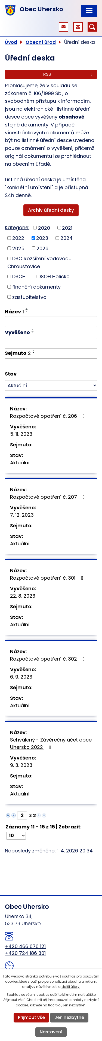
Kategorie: (17, 227)
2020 (44, 227)
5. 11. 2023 (21, 434)
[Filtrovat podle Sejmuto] (51, 363)
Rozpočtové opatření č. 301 (47, 577)
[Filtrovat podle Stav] (51, 385)
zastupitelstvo (29, 296)
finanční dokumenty (36, 286)
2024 (66, 238)
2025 (18, 248)
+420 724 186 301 (25, 953)
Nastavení (51, 1032)
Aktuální (19, 462)
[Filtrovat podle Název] (51, 321)
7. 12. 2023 (22, 515)
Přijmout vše (31, 1017)
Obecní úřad (41, 42)
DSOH (19, 276)
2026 (42, 248)
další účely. (70, 986)
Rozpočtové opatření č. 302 (48, 658)
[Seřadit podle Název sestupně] (27, 311)
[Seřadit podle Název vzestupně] (27, 309)
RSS (68, 74)
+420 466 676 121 (25, 946)
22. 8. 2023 (22, 595)
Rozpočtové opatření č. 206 (48, 416)
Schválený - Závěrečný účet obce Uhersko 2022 (51, 743)
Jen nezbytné (69, 1017)
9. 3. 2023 (21, 765)
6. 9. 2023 (21, 676)
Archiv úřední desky (51, 210)
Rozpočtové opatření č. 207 (48, 497)
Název (14, 311)
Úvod (11, 42)
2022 (18, 238)
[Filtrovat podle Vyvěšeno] (51, 343)
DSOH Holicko (54, 276)
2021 (67, 227)
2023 (42, 238)
